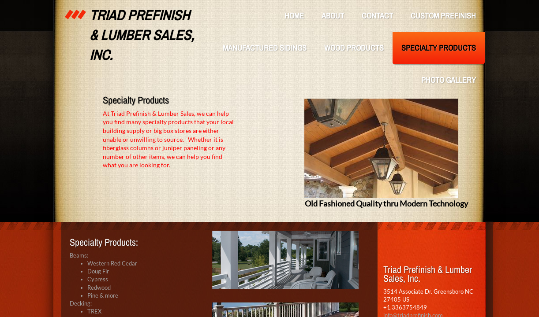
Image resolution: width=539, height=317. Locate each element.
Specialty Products (438, 47)
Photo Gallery (448, 79)
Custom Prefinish (443, 15)
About (333, 15)
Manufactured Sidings (265, 47)
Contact (377, 15)
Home (294, 15)
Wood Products (354, 47)
